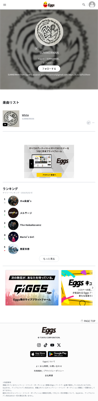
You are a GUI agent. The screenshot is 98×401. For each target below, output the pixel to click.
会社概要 (49, 375)
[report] (42, 48)
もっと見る (49, 258)
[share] (37, 48)
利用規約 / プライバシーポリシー (49, 370)
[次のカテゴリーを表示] (93, 288)
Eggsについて (49, 361)
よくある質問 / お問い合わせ (49, 366)
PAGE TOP (88, 321)
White (25, 115)
